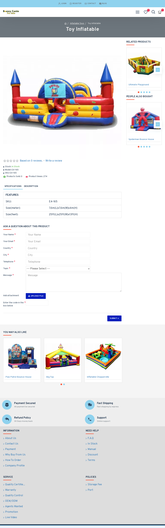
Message (7, 275)
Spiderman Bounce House (141, 139)
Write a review (53, 161)
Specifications (13, 186)
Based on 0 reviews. (31, 161)
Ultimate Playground (139, 84)
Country (7, 248)
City (5, 255)
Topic (5, 268)
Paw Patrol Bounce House (18, 386)
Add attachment (11, 295)
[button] (158, 70)
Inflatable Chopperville (98, 386)
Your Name (8, 234)
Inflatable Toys (77, 23)
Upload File (35, 296)
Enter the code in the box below (13, 304)
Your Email (8, 241)
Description (31, 186)
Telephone (8, 262)
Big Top (50, 386)
